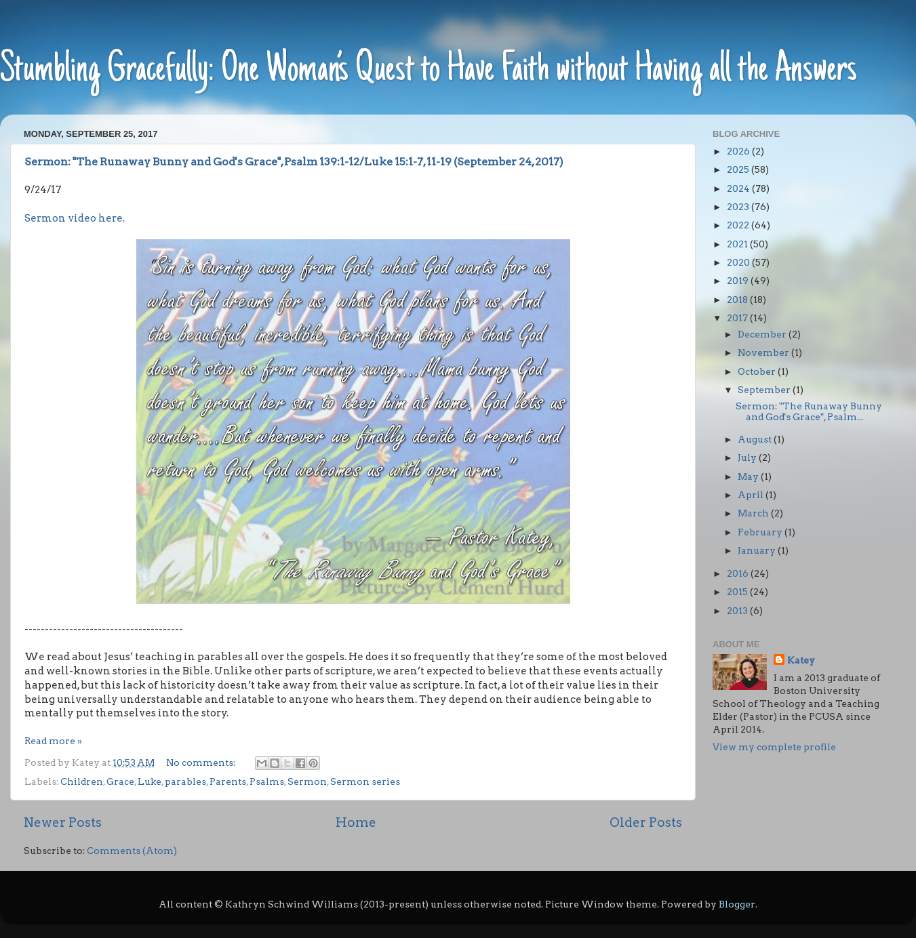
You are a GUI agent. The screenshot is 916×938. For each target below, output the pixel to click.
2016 (739, 573)
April (751, 494)
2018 (738, 299)
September (765, 389)
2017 (738, 317)
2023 (739, 206)
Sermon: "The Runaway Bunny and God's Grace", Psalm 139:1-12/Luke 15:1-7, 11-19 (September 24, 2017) (293, 161)
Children (81, 781)
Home (356, 822)
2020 (739, 262)
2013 (738, 610)
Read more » (53, 740)
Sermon (307, 781)
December (763, 334)
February (761, 532)
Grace (120, 781)
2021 (738, 244)
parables (185, 781)
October (758, 371)
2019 (739, 280)
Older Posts (646, 822)
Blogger (737, 904)
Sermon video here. (74, 218)
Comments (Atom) (132, 850)
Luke (149, 781)
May (749, 476)
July (748, 457)
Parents (228, 781)
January (758, 550)
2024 (739, 188)
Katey (801, 660)
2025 (739, 169)
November (764, 352)
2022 (739, 225)
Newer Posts (63, 822)
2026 (739, 151)
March (754, 513)
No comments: (201, 762)
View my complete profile (774, 746)
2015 (738, 591)
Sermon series (365, 781)
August (756, 439)
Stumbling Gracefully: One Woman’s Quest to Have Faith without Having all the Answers (428, 71)
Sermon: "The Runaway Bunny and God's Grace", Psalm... (809, 411)
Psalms (267, 781)
